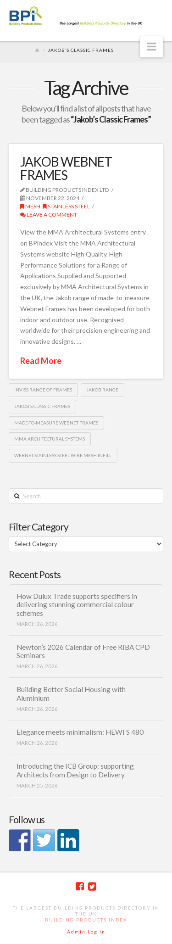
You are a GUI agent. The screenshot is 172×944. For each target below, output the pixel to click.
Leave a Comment (48, 214)
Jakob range (102, 389)
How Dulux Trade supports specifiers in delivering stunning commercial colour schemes (77, 604)
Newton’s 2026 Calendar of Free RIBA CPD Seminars (83, 651)
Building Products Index (86, 919)
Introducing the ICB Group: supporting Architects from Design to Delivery (75, 770)
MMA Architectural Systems (49, 438)
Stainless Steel (66, 206)
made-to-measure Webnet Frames (56, 422)
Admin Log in (86, 931)
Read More (40, 361)
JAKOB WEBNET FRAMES (66, 168)
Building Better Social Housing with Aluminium (71, 693)
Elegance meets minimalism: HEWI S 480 (80, 732)
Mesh (30, 206)
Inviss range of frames (43, 389)
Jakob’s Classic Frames (42, 406)
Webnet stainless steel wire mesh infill (62, 455)
